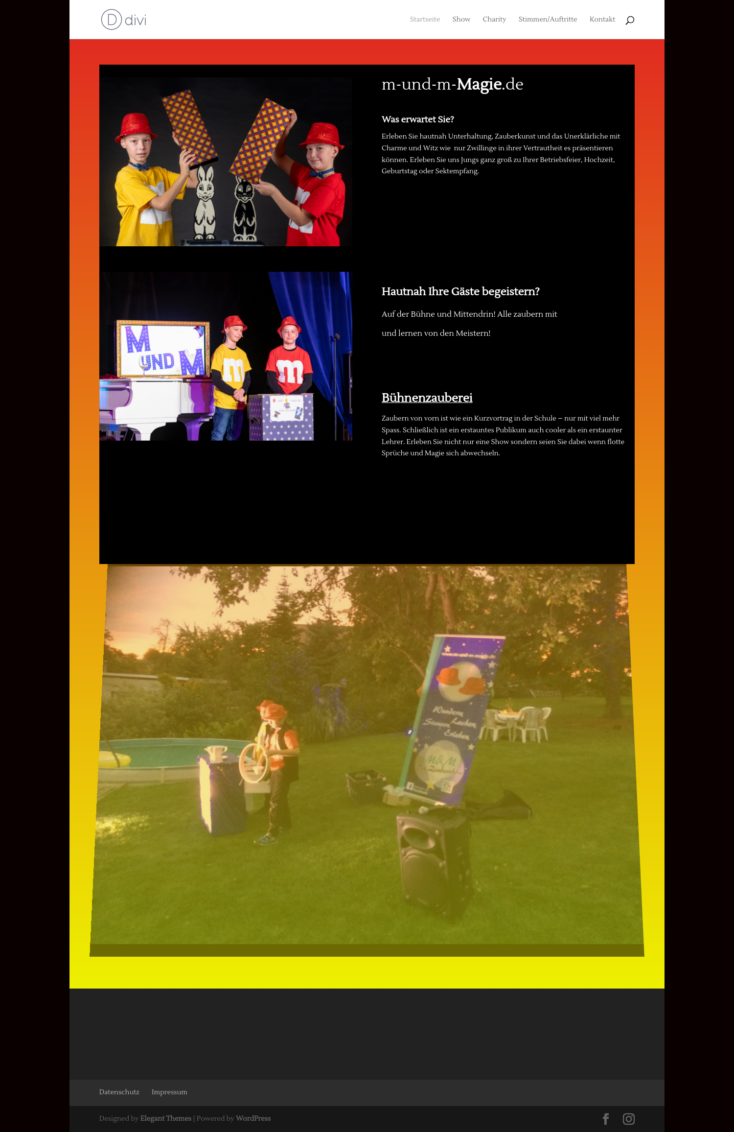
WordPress (253, 1118)
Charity (494, 20)
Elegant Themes (165, 1118)
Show (462, 20)
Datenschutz (119, 1092)
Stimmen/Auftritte (548, 20)
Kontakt (602, 20)
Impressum (169, 1092)
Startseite (425, 20)
